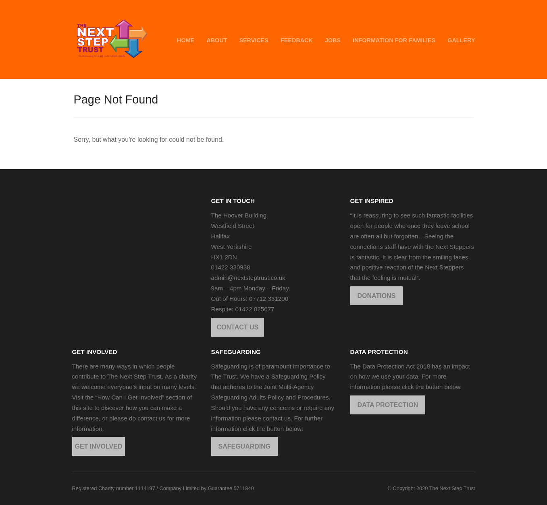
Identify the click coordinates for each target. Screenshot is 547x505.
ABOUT (216, 40)
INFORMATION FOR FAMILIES (394, 40)
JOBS (333, 40)
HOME (185, 40)
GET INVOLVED (99, 446)
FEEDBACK (297, 40)
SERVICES (253, 40)
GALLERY (461, 40)
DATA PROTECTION (388, 405)
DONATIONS (377, 295)
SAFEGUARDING (244, 446)
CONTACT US (238, 327)
